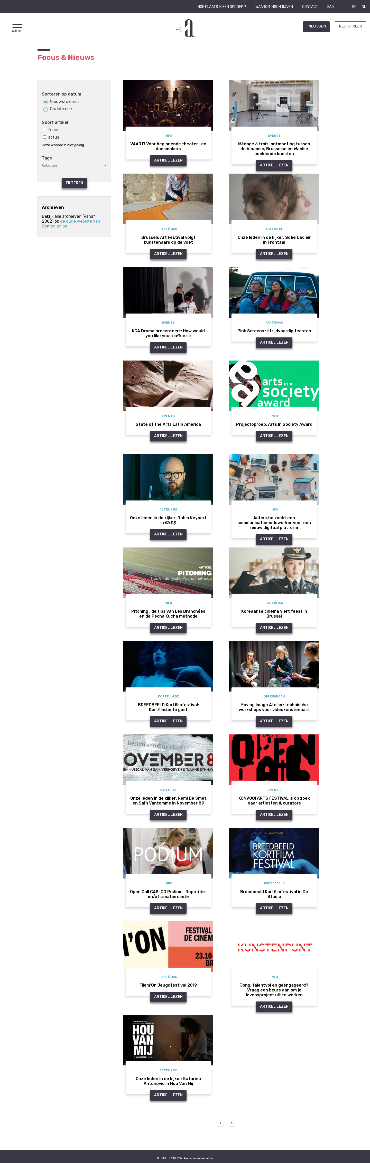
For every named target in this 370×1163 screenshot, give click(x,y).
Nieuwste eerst (61, 101)
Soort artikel (55, 122)
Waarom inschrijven (274, 7)
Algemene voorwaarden (198, 1158)
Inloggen (316, 26)
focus (51, 129)
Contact (310, 7)
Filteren (74, 183)
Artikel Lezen (168, 160)
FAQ (330, 7)
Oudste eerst (59, 108)
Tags (47, 158)
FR (354, 7)
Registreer (350, 26)
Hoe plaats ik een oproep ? (222, 7)
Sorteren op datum (61, 94)
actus (51, 137)
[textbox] (74, 165)
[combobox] (74, 165)
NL (364, 7)
